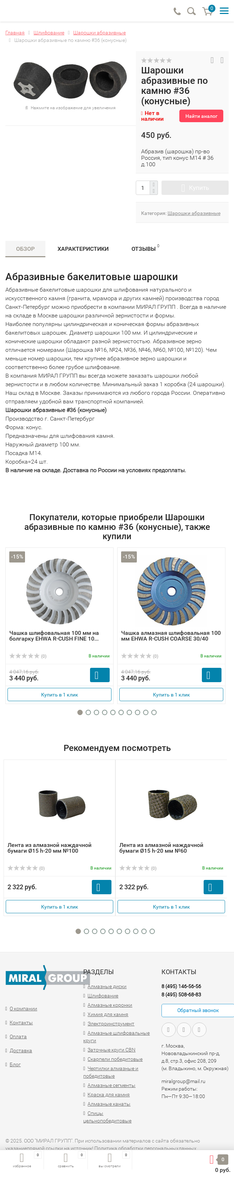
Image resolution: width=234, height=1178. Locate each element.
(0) (27, 656)
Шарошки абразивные (194, 213)
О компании (23, 1008)
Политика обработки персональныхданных (145, 1148)
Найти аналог (201, 116)
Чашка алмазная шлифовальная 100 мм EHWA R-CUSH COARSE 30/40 (171, 635)
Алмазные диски (107, 986)
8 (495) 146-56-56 (181, 986)
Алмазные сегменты (111, 1085)
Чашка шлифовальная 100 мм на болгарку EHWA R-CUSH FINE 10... (54, 635)
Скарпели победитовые (115, 1059)
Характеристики (83, 248)
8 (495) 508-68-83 (181, 994)
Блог (15, 1064)
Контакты (21, 1022)
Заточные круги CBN (111, 1050)
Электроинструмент (111, 1023)
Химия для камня (108, 1014)
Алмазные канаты (109, 1104)
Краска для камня (109, 1094)
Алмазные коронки (110, 1005)
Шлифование (103, 996)
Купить (199, 187)
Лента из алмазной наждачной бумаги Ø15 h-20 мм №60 (161, 848)
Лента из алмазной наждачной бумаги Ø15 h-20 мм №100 (49, 848)
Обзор (25, 248)
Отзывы (145, 247)
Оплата (18, 1036)
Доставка (21, 1050)
